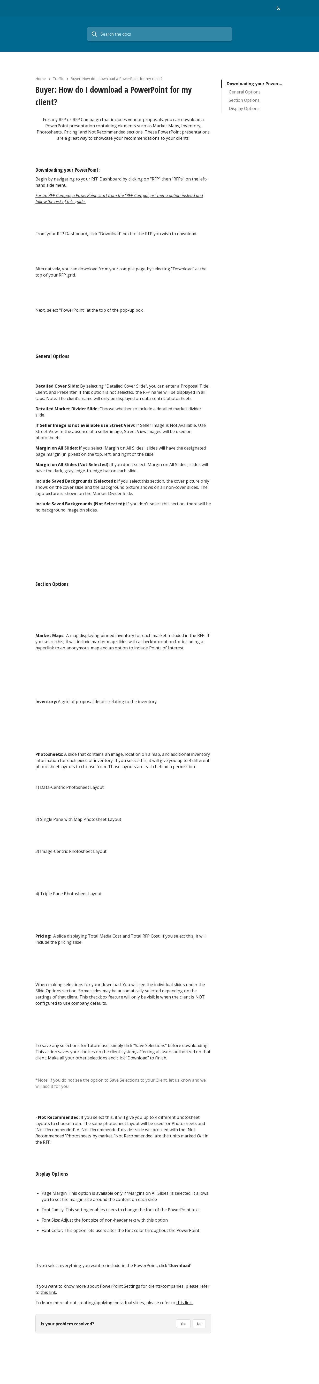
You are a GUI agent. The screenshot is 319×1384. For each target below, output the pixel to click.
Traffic (58, 78)
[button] (278, 8)
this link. (184, 1303)
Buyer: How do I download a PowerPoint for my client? (116, 78)
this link (48, 1292)
